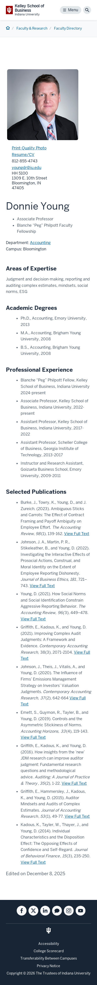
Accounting (40, 242)
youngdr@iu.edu (26, 167)
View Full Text (76, 533)
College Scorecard (49, 951)
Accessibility (48, 943)
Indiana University (76, 973)
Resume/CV (23, 154)
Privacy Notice (48, 966)
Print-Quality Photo (29, 148)
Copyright (14, 973)
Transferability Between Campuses (48, 958)
